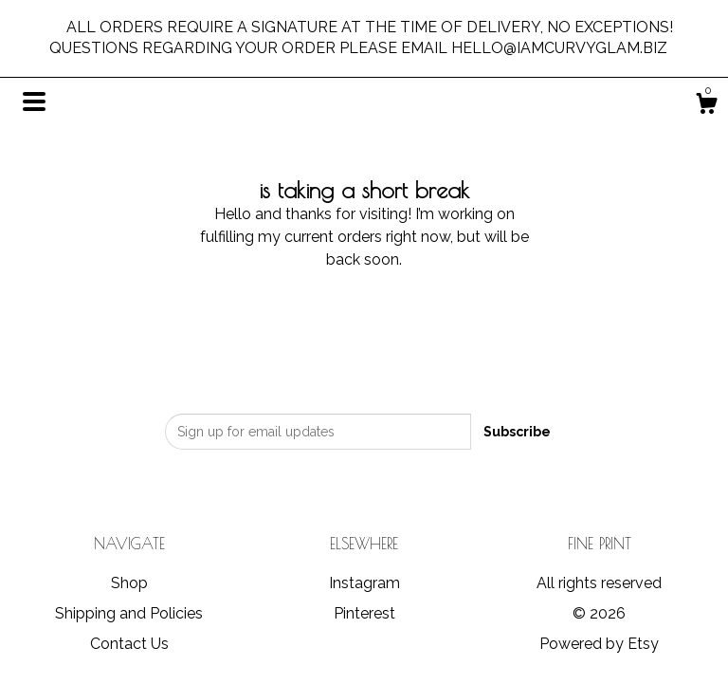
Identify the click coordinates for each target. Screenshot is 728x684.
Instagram (364, 583)
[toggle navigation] (34, 101)
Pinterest (364, 613)
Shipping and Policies (129, 613)
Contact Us (129, 644)
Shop (129, 583)
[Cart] (706, 106)
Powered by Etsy (599, 644)
